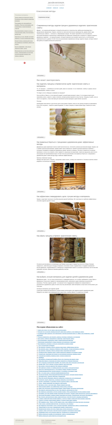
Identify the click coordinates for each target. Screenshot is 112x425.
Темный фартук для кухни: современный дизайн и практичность (56, 407)
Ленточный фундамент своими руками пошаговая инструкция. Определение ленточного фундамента (65, 395)
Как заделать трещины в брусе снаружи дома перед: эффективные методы (59, 347)
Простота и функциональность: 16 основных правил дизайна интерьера (58, 369)
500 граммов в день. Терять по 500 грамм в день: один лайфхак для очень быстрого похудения (64, 402)
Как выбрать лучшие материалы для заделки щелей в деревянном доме (65, 277)
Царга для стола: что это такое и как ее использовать (52, 330)
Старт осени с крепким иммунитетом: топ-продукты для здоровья (56, 403)
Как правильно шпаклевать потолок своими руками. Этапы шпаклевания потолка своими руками (64, 391)
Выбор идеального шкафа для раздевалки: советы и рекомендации (57, 414)
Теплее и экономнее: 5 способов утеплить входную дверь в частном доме (58, 381)
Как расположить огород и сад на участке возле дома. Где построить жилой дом (24, 32)
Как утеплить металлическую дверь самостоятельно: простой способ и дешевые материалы (63, 397)
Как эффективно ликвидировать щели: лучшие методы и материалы (63, 196)
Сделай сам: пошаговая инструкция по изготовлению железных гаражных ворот (60, 354)
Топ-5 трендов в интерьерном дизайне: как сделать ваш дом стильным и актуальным (61, 362)
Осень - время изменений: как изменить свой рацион (53, 383)
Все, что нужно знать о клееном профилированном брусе (54, 373)
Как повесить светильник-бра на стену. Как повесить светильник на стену (58, 390)
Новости (55, 7)
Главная (49, 7)
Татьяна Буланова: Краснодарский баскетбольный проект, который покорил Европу (61, 374)
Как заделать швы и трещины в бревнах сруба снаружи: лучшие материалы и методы (61, 349)
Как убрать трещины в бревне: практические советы (57, 236)
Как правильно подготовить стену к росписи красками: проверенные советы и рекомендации (63, 405)
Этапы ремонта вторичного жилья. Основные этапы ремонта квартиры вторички (24, 19)
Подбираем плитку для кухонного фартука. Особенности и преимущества (58, 412)
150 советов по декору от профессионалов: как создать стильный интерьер (59, 367)
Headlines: (41, 357)
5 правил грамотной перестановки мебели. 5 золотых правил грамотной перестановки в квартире (64, 398)
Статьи (61, 7)
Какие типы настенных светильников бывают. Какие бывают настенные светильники (61, 388)
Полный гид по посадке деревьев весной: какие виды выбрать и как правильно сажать (61, 331)
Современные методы (44, 17)
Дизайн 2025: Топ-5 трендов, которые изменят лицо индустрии (55, 364)
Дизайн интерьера (56, 3)
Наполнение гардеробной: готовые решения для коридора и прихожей (57, 342)
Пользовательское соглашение (50, 420)
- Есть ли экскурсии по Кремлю (46, 345)
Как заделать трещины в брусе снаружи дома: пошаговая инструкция (57, 350)
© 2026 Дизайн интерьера (19, 420)
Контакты (42, 420)
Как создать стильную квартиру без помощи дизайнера (53, 366)
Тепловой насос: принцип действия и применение (52, 376)
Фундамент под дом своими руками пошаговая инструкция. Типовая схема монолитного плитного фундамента (68, 393)
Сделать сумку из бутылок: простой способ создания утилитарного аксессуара (59, 410)
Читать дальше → (41, 75)
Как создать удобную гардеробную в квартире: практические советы (56, 338)
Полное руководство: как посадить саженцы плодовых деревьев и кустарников (59, 337)
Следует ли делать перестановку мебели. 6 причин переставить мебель (58, 400)
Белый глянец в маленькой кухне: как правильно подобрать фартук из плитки (24, 42)
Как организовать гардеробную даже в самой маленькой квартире (55, 340)
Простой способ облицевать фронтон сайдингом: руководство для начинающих (60, 378)
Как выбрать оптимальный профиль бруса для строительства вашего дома (59, 359)
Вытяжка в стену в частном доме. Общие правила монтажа (54, 385)
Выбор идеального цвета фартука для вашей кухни (52, 415)
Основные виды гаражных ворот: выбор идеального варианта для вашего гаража (60, 352)
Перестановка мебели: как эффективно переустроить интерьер (55, 386)
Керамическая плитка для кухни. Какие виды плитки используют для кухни (58, 409)
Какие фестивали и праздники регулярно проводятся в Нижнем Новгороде (58, 361)
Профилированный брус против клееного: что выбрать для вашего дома (58, 371)
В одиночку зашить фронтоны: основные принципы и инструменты (56, 379)
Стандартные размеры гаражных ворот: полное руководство (55, 355)
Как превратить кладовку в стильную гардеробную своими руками (55, 343)
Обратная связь (70, 420)
